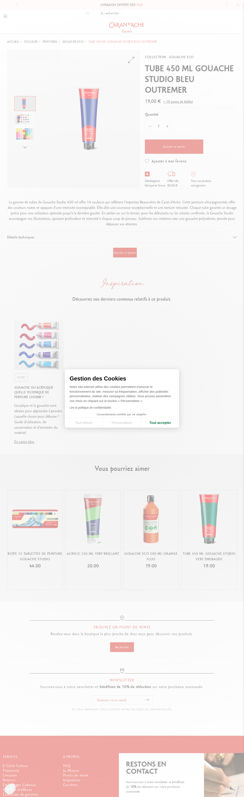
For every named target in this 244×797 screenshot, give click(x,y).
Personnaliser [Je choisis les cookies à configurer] (122, 423)
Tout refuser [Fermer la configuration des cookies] (84, 423)
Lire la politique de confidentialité (90, 407)
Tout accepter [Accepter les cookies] (160, 423)
